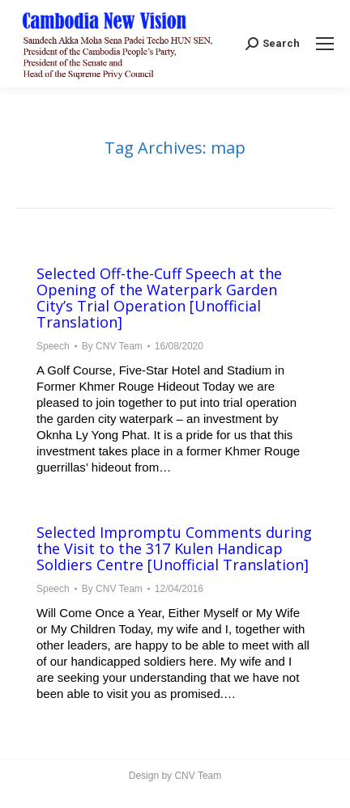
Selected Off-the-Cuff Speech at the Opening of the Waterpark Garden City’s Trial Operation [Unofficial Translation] (159, 297)
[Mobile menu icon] (325, 44)
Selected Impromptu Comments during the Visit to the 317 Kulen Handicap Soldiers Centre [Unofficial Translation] (174, 548)
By (112, 346)
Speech (53, 346)
